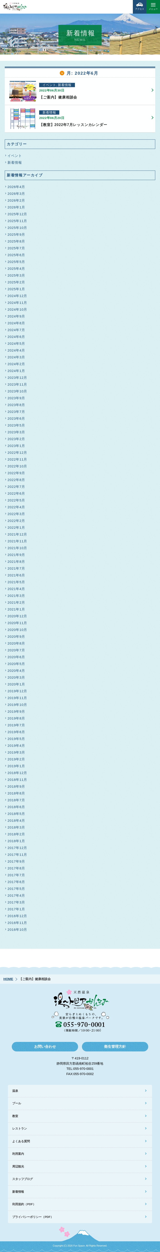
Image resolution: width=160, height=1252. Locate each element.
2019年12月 (17, 693)
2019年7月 (16, 727)
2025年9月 (16, 236)
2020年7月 (16, 652)
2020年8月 (16, 645)
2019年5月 (16, 740)
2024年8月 (16, 325)
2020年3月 (16, 679)
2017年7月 (16, 877)
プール (16, 1103)
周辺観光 (18, 1166)
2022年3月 (16, 515)
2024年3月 (16, 359)
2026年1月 (16, 209)
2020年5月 (16, 665)
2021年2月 (16, 604)
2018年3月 (16, 829)
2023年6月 (16, 420)
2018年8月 (16, 795)
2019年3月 (16, 754)
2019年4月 (16, 747)
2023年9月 (16, 400)
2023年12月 (17, 379)
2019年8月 (16, 720)
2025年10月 (17, 229)
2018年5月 (16, 815)
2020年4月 (16, 672)
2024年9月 (16, 318)
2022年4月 (16, 509)
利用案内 (18, 1153)
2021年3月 (16, 597)
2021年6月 (16, 577)
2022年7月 (16, 488)
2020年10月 (17, 631)
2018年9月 (16, 788)
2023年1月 (16, 447)
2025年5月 (16, 263)
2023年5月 (16, 427)
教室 (15, 1116)
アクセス (139, 5)
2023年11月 (17, 386)
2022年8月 (16, 481)
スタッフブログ (22, 1179)
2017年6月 (16, 883)
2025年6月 (16, 256)
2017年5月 (16, 890)
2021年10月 (17, 549)
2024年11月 (17, 304)
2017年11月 (17, 856)
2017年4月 (16, 897)
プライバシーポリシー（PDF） (32, 1217)
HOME (8, 979)
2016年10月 (17, 931)
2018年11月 (17, 781)
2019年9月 (16, 713)
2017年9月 (16, 863)
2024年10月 (17, 311)
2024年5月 (16, 345)
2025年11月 (17, 222)
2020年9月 (16, 638)
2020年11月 (17, 624)
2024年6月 (16, 338)
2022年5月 (16, 502)
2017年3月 (16, 904)
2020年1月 (16, 686)
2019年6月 (16, 733)
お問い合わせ (45, 1046)
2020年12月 (17, 618)
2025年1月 (16, 291)
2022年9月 (16, 475)
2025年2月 (16, 284)
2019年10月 (17, 706)
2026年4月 (16, 188)
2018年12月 (17, 774)
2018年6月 (16, 808)
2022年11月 (17, 461)
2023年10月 (17, 393)
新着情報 (14, 164)
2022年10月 (17, 468)
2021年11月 (17, 543)
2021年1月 (16, 611)
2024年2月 (16, 366)
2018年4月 (16, 822)
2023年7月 (16, 413)
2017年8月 (16, 870)
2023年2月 (16, 440)
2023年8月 (16, 406)
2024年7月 (16, 331)
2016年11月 (17, 924)
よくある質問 (21, 1141)
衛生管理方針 (115, 1046)
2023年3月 (16, 434)
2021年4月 (16, 590)
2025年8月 (16, 243)
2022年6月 (16, 495)
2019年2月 (16, 761)
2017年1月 (16, 911)
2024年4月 (16, 352)
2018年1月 (16, 843)
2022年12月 (17, 454)
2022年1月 (16, 529)
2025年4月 (16, 270)
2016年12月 (17, 917)
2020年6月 (16, 659)
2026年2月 (16, 202)
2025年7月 (16, 250)
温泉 (15, 1091)
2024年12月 (17, 297)
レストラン (19, 1128)
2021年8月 (16, 563)
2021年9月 (16, 556)
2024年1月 (16, 372)
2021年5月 (16, 584)
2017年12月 (17, 849)
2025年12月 (17, 216)
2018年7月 (16, 802)
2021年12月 (17, 536)
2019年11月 (17, 699)
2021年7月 (16, 570)
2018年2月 (16, 836)
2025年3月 (16, 277)
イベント (14, 157)
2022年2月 (16, 522)
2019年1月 (16, 768)
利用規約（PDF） (24, 1204)
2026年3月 (16, 195)
